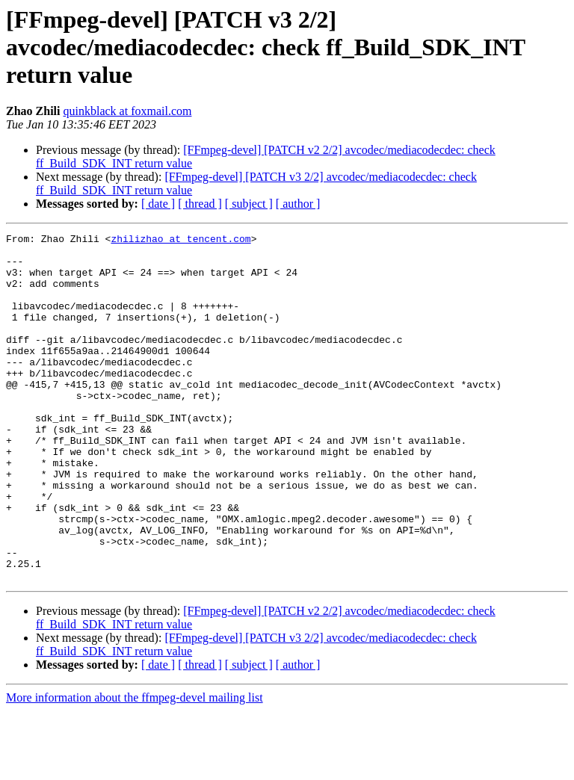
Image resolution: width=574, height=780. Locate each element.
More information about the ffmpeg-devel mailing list (134, 767)
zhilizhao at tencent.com (180, 240)
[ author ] (298, 203)
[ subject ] (249, 203)
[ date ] (158, 203)
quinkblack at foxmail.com (127, 111)
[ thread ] (200, 203)
